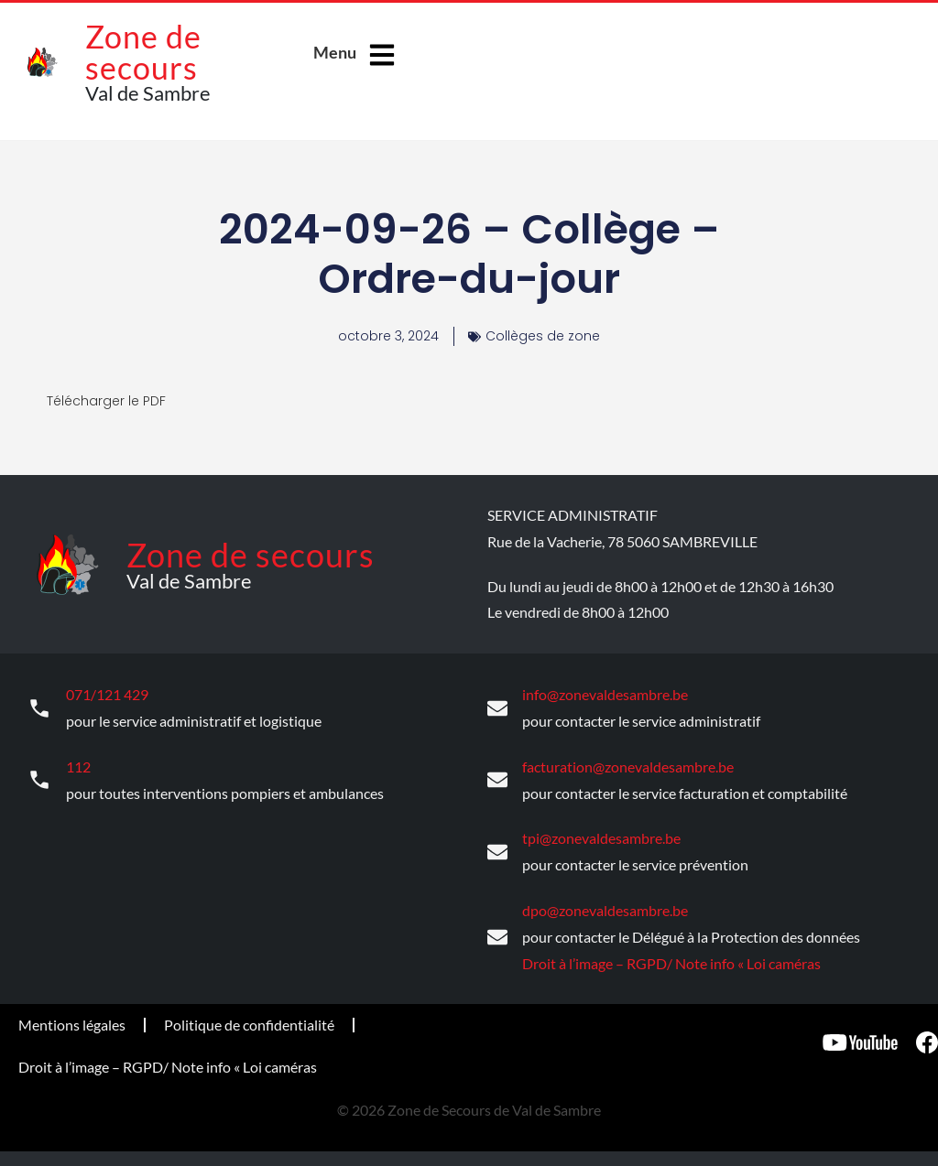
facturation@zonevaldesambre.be (628, 764)
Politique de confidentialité (249, 1021)
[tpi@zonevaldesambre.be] (497, 849)
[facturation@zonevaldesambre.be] (497, 779)
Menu (334, 52)
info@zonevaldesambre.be (605, 693)
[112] (39, 779)
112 (78, 764)
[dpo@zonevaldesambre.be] (497, 933)
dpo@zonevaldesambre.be (605, 906)
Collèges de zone (542, 336)
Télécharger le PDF (106, 401)
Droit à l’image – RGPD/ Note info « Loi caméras (671, 959)
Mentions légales (71, 1021)
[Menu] (382, 55)
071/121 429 (107, 693)
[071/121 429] (39, 707)
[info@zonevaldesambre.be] (497, 707)
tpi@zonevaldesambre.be (601, 835)
